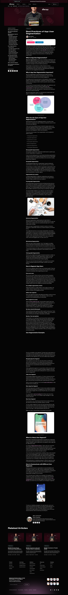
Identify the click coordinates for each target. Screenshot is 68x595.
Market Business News (37, 445)
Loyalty (31, 571)
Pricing (30, 4)
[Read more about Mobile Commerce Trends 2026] (52, 542)
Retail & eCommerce (32, 563)
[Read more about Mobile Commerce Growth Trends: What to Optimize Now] (34, 542)
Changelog (10, 568)
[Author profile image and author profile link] (29, 519)
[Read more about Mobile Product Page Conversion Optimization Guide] (16, 542)
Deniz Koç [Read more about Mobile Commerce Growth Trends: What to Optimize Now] (27, 554)
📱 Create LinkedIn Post (39, 42)
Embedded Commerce (22, 565)
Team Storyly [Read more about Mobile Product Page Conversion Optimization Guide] (9, 554)
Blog (40, 563)
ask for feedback (38, 394)
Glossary (41, 568)
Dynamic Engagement (22, 563)
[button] (18, 4)
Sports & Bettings (32, 570)
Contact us (51, 563)
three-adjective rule (34, 301)
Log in (49, 4)
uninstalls (44, 49)
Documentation (42, 570)
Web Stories (10, 565)
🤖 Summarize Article (31, 42)
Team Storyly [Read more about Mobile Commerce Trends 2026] (46, 554)
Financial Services (32, 573)
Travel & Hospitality (32, 568)
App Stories (10, 563)
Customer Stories (42, 565)
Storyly (27, 480)
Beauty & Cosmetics (32, 565)
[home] (11, 4)
